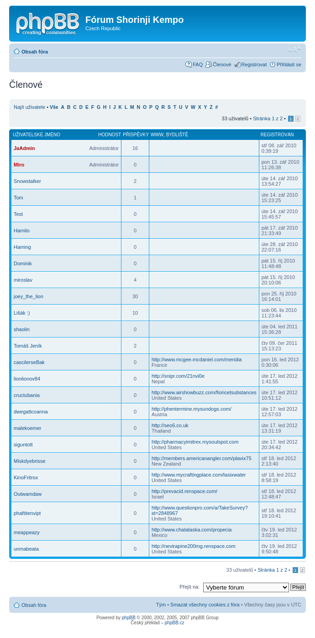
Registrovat (254, 64)
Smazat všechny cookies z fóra (205, 604)
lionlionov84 (27, 378)
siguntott (23, 444)
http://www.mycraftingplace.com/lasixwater (199, 474)
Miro (19, 164)
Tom (18, 197)
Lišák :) (22, 313)
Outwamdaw (28, 494)
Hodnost (109, 134)
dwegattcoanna (31, 411)
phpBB (129, 617)
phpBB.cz (174, 622)
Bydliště (177, 134)
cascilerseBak (29, 362)
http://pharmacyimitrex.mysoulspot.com (195, 442)
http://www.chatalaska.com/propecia (191, 529)
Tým (161, 604)
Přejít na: (189, 587)
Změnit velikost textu (294, 50)
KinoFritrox (26, 477)
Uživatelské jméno (36, 134)
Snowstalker (27, 181)
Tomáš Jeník (28, 345)
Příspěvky (136, 134)
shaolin (22, 329)
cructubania (27, 395)
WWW (157, 134)
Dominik (23, 263)
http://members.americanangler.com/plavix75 (202, 458)
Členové (222, 64)
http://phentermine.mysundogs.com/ (191, 409)
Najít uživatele (29, 107)
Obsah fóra (34, 51)
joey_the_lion (28, 296)
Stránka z (268, 118)
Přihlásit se (289, 64)
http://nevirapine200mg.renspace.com (194, 546)
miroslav (23, 280)
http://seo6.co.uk (170, 425)
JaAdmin (24, 148)
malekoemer (28, 428)
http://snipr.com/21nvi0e (178, 376)
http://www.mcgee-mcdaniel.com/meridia (197, 359)
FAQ (198, 64)
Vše (54, 107)
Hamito (22, 230)
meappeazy (27, 532)
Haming (22, 247)
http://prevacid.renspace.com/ (184, 491)
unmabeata (26, 549)
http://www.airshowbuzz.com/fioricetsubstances (204, 392)
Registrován (277, 134)
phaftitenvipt (27, 513)
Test (18, 214)
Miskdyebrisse (30, 461)
